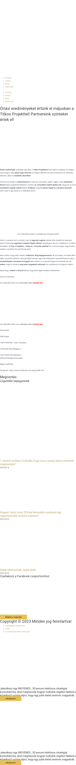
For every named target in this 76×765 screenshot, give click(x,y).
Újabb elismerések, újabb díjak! (18, 569)
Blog (7, 84)
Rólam (8, 81)
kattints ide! (38, 283)
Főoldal (8, 78)
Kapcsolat (9, 87)
